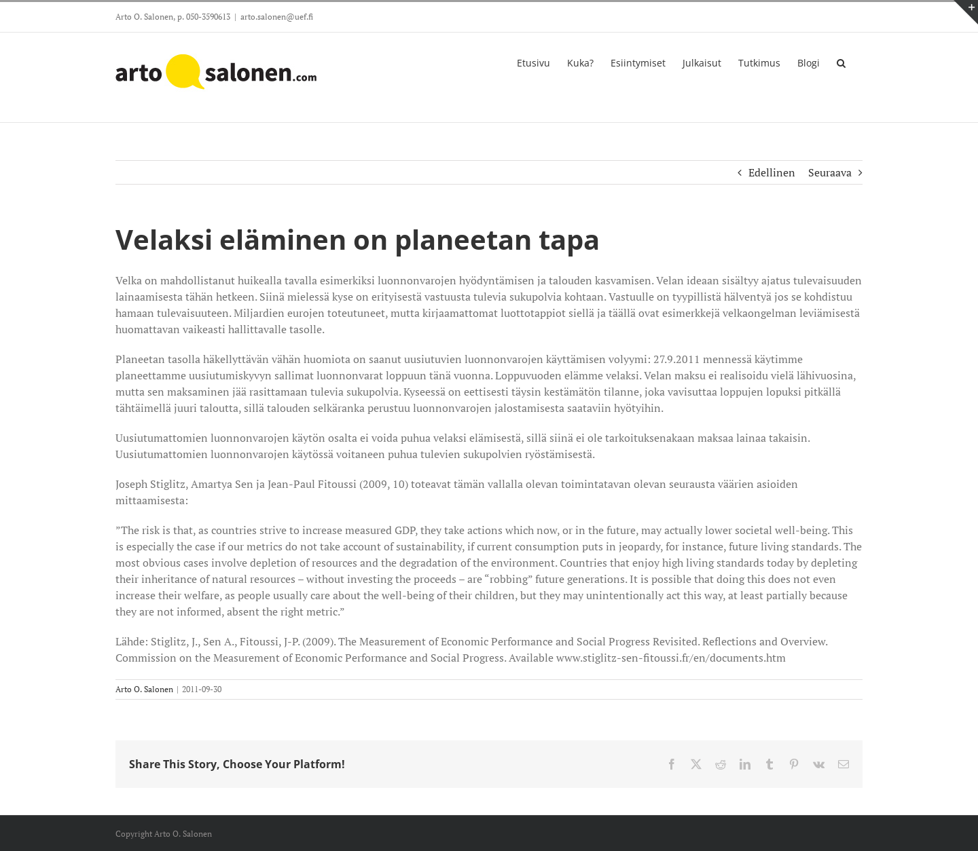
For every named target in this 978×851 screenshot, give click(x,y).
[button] (841, 62)
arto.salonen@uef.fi (276, 17)
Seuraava (830, 172)
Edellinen (771, 172)
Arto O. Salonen (144, 689)
